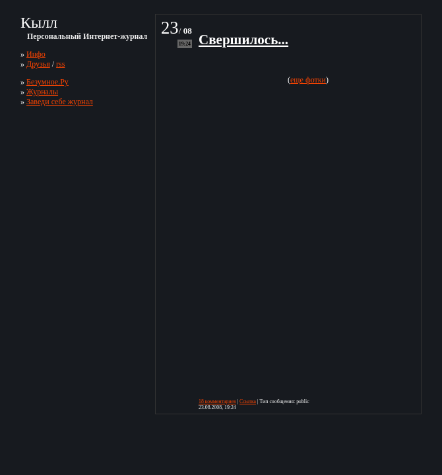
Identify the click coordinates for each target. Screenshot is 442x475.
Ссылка (247, 401)
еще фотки (308, 79)
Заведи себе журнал (59, 101)
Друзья (38, 64)
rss (60, 64)
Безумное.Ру (47, 81)
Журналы (42, 91)
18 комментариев (217, 401)
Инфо (36, 54)
